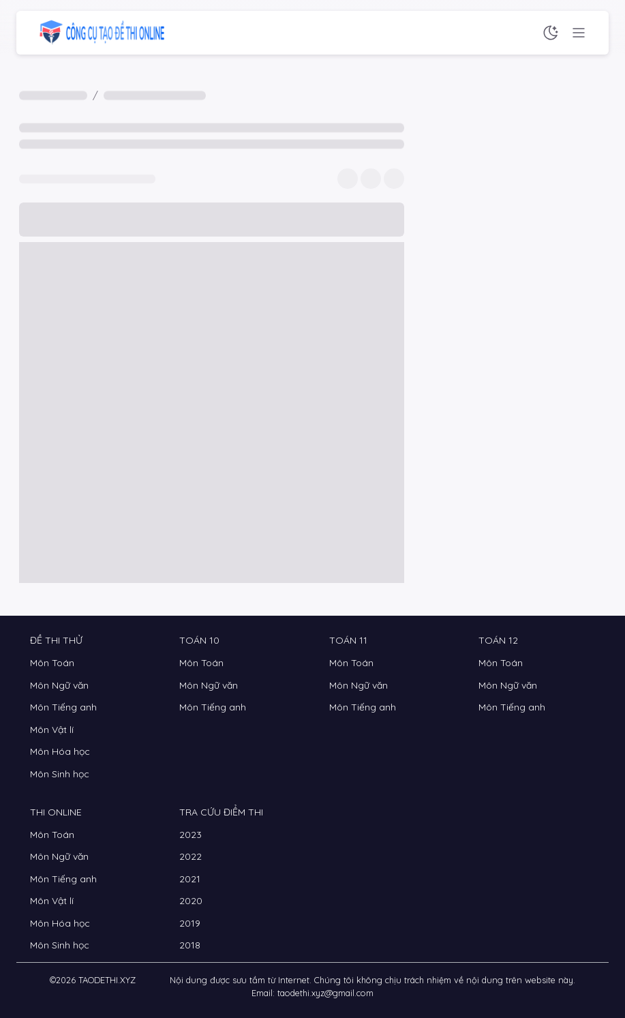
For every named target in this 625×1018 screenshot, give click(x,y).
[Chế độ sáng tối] (550, 32)
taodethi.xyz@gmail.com (325, 992)
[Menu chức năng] (578, 32)
